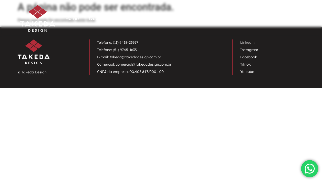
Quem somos (104, 18)
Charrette (210, 18)
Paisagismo (141, 18)
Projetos (240, 18)
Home (72, 18)
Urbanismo (176, 18)
